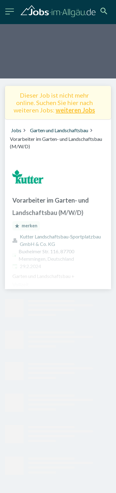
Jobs (16, 130)
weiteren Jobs (75, 110)
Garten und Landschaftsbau (59, 130)
